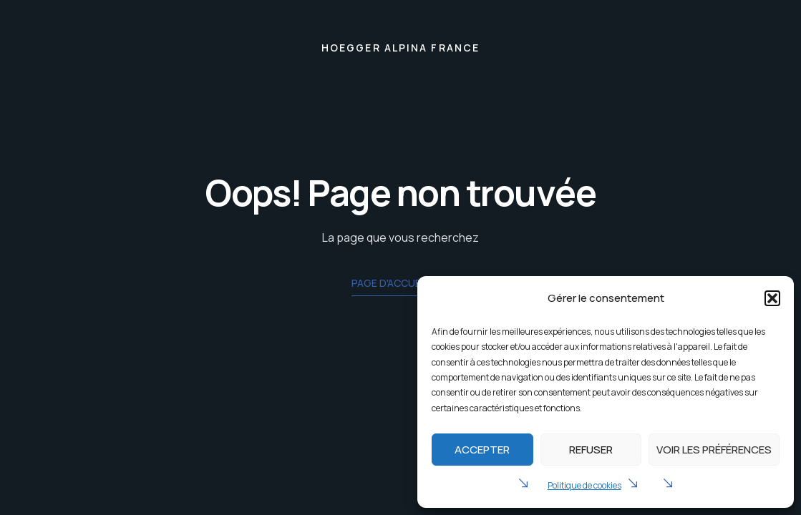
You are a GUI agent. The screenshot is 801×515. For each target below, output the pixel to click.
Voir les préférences (714, 449)
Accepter (482, 449)
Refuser (591, 449)
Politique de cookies (584, 485)
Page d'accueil (400, 284)
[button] (772, 298)
